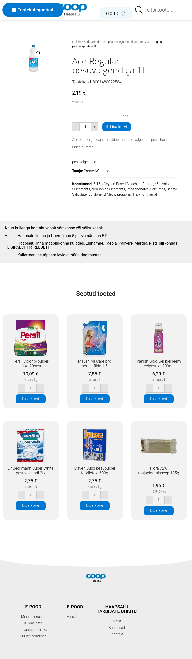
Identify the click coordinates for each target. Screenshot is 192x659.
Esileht (76, 42)
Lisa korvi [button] (30, 398)
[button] (38, 53)
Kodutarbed (91, 42)
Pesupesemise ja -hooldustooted (123, 42)
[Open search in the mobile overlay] (162, 9)
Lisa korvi (118, 126)
